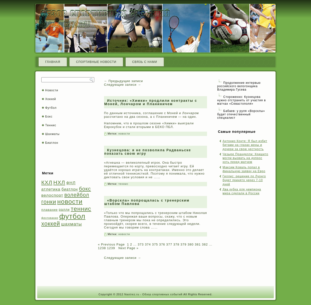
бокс (85, 189)
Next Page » (127, 248)
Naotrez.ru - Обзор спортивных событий (153, 294)
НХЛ (59, 182)
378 (176, 244)
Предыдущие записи (123, 81)
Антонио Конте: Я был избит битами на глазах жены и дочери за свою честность (245, 145)
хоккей (50, 223)
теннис (81, 208)
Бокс (48, 116)
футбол (72, 216)
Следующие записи (122, 84)
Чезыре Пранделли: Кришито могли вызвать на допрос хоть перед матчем (245, 158)
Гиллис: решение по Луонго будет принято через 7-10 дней (244, 180)
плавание (49, 210)
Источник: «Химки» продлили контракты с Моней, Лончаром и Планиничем (150, 102)
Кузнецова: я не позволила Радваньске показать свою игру (147, 151)
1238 (102, 248)
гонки (48, 202)
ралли (64, 210)
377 (169, 244)
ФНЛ (71, 183)
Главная (52, 62)
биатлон (69, 189)
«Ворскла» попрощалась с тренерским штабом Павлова (147, 202)
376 (162, 244)
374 (148, 244)
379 (184, 244)
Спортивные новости (96, 62)
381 (198, 244)
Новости (51, 90)
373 (141, 244)
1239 (111, 248)
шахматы (71, 224)
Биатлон (51, 142)
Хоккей (50, 99)
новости (70, 201)
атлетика (50, 189)
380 (191, 244)
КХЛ (46, 182)
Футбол (51, 108)
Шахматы (52, 134)
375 (155, 244)
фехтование (49, 217)
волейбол (76, 195)
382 (205, 244)
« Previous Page (111, 244)
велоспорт (52, 195)
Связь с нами (144, 62)
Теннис (50, 125)
